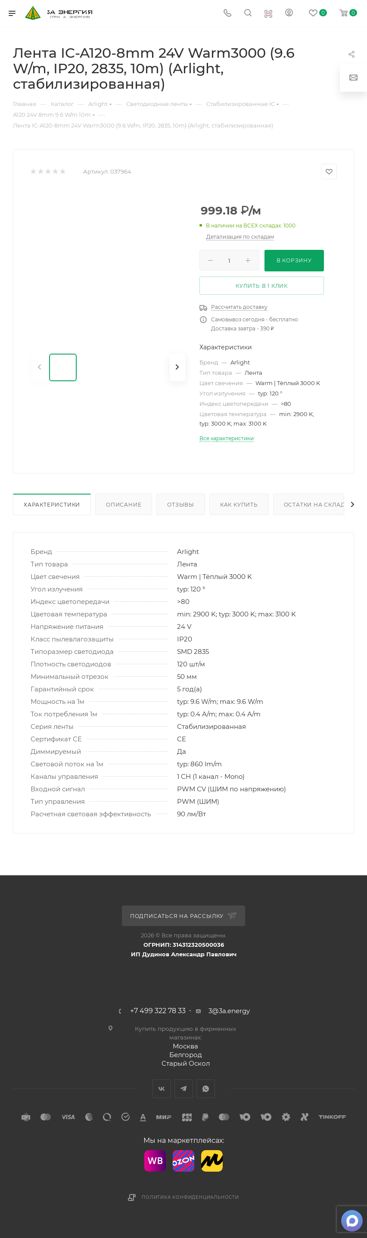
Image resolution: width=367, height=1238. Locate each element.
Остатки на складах (318, 504)
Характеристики (52, 504)
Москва (185, 1046)
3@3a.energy (229, 1011)
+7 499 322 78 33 (158, 1011)
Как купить (239, 504)
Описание (123, 504)
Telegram (183, 1088)
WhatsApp (205, 1088)
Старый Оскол (186, 1063)
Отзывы (180, 504)
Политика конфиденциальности (190, 1197)
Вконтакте (161, 1088)
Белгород (185, 1055)
